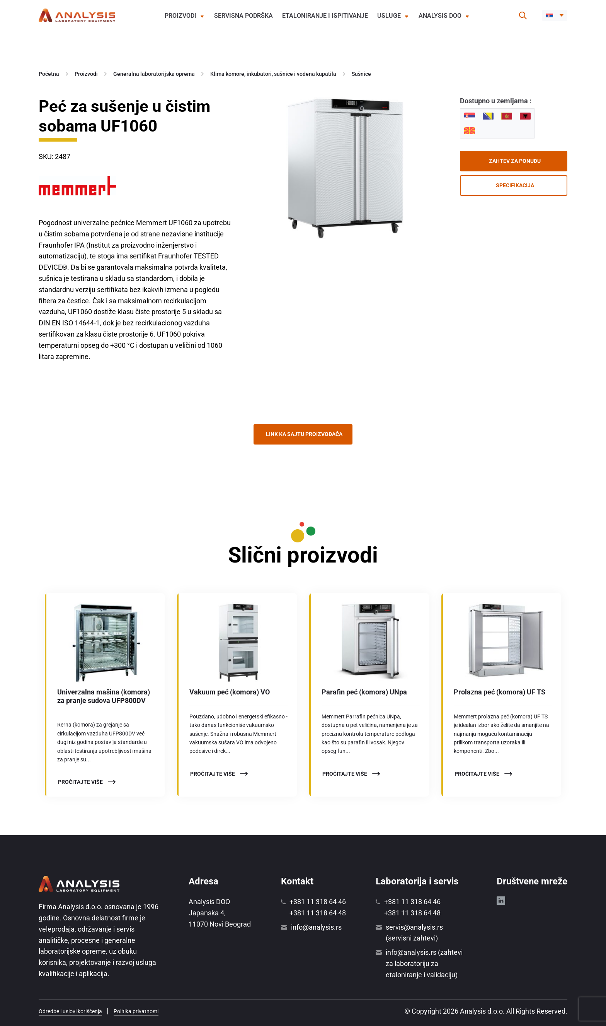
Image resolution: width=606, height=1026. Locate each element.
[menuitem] (554, 15)
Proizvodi (180, 15)
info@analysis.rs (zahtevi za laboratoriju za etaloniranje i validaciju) (424, 963)
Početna (49, 74)
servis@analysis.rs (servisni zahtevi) (414, 932)
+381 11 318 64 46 (317, 902)
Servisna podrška (243, 15)
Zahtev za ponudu (515, 161)
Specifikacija (515, 185)
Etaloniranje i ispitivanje (325, 15)
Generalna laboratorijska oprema (154, 74)
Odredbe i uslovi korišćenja (70, 1011)
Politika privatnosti (136, 1011)
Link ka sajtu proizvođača (304, 434)
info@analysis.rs (316, 927)
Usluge (389, 15)
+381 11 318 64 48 (317, 913)
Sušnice (361, 74)
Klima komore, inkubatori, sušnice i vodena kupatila (273, 74)
